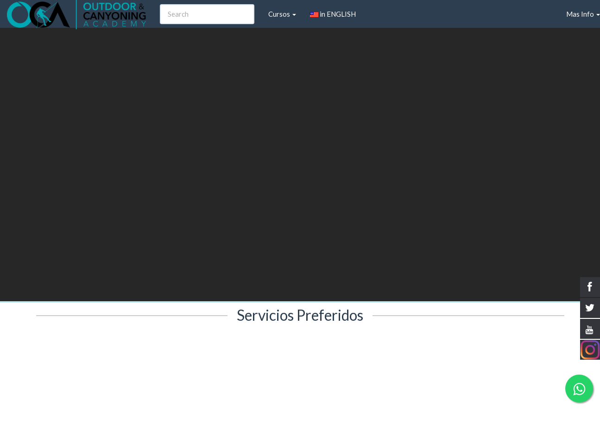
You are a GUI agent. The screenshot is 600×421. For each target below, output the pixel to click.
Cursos (282, 14)
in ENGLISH (333, 14)
